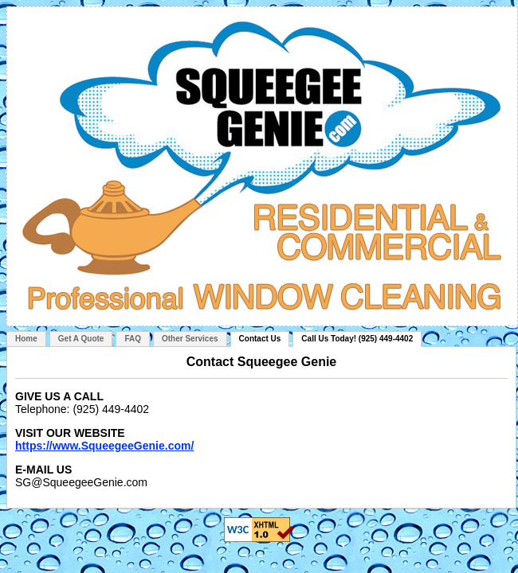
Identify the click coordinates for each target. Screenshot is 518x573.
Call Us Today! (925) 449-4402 (357, 338)
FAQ (132, 338)
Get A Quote (81, 338)
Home (26, 338)
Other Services (190, 338)
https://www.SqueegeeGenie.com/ (104, 445)
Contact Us (260, 338)
